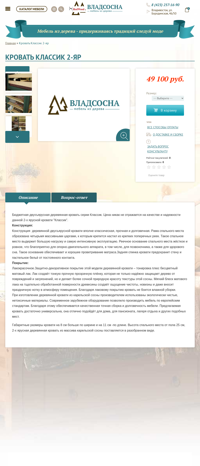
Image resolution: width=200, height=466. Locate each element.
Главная (10, 43)
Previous (18, 68)
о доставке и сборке (168, 134)
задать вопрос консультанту (158, 149)
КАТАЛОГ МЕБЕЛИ (31, 9)
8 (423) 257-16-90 (165, 5)
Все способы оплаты (162, 127)
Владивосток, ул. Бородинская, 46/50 (164, 11)
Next (18, 141)
